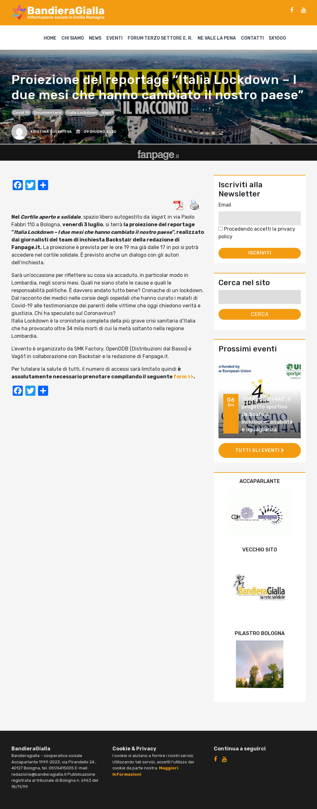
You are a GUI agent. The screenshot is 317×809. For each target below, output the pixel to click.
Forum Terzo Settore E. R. (160, 38)
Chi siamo (72, 38)
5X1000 (277, 38)
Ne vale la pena (217, 38)
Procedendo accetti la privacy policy (257, 233)
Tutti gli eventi (259, 450)
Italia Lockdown (82, 112)
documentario (48, 112)
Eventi (114, 38)
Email (225, 205)
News (95, 38)
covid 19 (21, 112)
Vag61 (107, 112)
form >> (183, 377)
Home (50, 38)
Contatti (252, 38)
